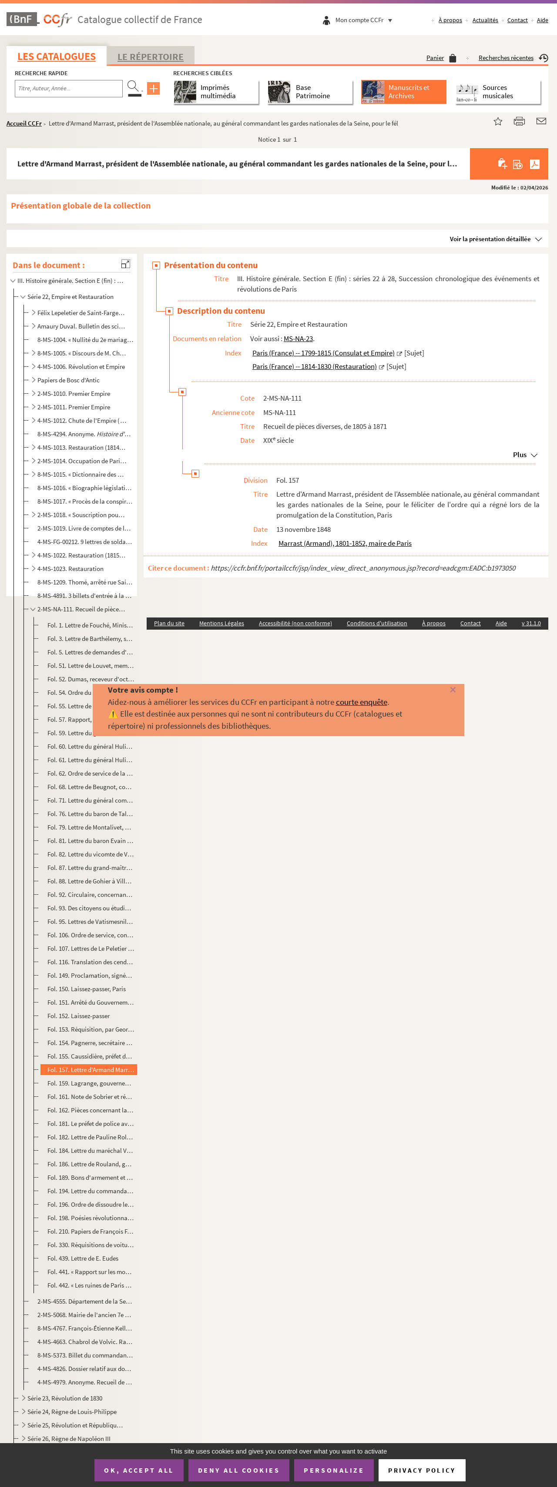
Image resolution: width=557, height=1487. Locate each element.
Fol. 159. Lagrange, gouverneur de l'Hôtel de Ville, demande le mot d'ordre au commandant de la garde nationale (90, 1083)
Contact (517, 20)
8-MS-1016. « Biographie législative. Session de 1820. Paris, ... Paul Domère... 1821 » (85, 488)
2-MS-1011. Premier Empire (73, 407)
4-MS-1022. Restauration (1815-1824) (82, 555)
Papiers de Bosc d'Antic (68, 380)
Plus (520, 454)
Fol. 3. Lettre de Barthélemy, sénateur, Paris (90, 638)
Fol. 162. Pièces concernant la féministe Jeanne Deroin (90, 1110)
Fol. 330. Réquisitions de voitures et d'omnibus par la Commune (90, 1245)
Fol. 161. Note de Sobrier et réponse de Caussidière (90, 1096)
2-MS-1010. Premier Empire (73, 393)
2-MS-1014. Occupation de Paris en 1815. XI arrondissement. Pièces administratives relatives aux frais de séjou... (82, 460)
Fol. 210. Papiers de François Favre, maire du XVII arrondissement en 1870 (90, 1231)
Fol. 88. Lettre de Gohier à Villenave (90, 881)
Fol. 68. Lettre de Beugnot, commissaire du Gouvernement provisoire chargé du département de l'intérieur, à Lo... (90, 787)
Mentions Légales (221, 623)
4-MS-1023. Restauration (70, 568)
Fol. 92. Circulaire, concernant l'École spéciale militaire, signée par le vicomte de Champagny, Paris (90, 894)
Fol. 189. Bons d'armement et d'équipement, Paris (90, 1177)
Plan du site (169, 623)
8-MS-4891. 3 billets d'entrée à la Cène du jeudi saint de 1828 (85, 595)
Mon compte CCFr (366, 19)
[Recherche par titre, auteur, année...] (69, 88)
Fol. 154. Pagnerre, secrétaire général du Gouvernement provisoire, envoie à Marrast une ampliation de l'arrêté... (90, 1043)
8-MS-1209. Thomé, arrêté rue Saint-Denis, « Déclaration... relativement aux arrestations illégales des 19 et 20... (85, 582)
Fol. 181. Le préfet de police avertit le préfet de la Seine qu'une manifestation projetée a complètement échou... (90, 1123)
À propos (450, 20)
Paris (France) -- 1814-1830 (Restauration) (314, 366)
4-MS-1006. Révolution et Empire (81, 366)
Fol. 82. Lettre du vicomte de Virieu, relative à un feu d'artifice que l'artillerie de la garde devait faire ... (90, 854)
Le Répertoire (150, 56)
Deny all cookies (239, 1470)
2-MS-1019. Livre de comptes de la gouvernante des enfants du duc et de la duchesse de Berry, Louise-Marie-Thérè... (85, 528)
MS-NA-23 (298, 338)
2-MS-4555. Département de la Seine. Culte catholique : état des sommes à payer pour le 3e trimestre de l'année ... (85, 1301)
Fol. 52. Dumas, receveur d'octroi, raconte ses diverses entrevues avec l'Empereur (90, 679)
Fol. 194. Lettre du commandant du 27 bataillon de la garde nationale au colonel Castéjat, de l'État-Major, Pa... (90, 1190)
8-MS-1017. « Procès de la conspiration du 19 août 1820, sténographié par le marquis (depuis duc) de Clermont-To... (85, 501)
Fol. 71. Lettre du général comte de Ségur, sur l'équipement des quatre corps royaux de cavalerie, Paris (90, 800)
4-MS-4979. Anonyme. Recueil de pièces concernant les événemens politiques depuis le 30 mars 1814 (85, 1382)
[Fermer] (441, 690)
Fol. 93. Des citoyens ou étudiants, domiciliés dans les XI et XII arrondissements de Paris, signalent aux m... (90, 908)
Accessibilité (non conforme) (295, 623)
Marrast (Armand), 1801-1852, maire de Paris (345, 543)
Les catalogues (56, 56)
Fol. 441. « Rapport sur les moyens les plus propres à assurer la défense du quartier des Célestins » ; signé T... (90, 1272)
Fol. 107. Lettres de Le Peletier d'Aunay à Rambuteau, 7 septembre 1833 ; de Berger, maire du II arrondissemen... (90, 948)
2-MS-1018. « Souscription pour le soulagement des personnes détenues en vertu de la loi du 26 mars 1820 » (82, 515)
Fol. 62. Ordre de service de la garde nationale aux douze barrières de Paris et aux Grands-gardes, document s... (90, 773)
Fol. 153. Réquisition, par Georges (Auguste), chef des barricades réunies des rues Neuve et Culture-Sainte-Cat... (90, 1029)
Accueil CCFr (24, 123)
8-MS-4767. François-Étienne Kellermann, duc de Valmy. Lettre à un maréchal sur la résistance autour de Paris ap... (85, 1328)
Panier (441, 57)
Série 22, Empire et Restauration (70, 296)
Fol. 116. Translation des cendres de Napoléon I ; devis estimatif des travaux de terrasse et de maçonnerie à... (90, 961)
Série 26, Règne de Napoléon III (69, 1438)
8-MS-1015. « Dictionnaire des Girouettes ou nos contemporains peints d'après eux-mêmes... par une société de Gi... (82, 474)
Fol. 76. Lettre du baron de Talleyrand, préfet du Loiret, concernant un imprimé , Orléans (90, 814)
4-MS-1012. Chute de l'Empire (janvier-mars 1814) (82, 420)
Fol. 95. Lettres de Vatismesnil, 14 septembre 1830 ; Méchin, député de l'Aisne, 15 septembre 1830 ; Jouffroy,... (90, 921)
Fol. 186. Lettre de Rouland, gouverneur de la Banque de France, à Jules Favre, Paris (90, 1164)
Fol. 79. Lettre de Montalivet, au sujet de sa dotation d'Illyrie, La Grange (90, 827)
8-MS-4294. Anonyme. (85, 434)
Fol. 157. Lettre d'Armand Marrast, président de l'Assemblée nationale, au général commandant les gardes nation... (90, 1069)
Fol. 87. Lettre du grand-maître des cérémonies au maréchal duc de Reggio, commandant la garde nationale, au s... (90, 867)
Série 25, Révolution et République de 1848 (76, 1425)
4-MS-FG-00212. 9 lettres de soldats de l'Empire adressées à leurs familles (85, 542)
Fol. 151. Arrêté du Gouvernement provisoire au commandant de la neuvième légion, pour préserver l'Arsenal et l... (90, 1002)
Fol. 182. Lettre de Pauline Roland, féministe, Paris (90, 1137)
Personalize (334, 1470)
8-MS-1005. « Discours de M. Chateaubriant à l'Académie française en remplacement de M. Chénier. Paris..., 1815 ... (82, 353)
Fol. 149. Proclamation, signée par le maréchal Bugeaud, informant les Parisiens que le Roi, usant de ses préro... (90, 975)
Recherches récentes (513, 57)
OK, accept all (139, 1470)
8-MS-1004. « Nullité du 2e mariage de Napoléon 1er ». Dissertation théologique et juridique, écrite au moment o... (85, 339)
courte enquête (361, 702)
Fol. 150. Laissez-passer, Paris (86, 989)
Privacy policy (422, 1470)
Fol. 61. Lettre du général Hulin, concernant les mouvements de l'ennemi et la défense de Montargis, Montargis (90, 760)
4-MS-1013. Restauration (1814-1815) (82, 447)
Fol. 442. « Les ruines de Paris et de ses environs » (90, 1285)
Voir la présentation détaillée (490, 239)
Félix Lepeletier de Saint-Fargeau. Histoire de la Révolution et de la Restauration (82, 313)
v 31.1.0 (531, 623)
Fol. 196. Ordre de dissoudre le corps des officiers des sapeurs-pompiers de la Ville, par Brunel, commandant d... (90, 1204)
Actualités (485, 20)
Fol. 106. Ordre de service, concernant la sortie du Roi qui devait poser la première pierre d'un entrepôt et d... (90, 935)
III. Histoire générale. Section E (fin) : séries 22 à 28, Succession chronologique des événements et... (70, 280)
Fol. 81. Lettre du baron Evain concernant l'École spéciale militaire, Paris (90, 840)
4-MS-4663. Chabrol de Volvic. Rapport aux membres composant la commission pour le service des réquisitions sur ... (85, 1342)
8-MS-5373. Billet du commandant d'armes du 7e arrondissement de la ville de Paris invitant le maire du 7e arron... (85, 1355)
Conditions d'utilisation (377, 623)
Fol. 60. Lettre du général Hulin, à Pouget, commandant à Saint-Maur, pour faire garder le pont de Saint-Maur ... (90, 746)
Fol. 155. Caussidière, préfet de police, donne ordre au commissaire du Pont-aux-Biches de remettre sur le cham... (90, 1056)
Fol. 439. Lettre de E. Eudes (82, 1258)
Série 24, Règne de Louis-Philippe (72, 1411)
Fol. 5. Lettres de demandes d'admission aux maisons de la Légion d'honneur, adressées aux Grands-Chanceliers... (90, 652)
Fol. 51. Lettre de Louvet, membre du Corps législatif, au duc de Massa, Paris (90, 665)
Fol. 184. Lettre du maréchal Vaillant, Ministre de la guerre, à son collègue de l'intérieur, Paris (90, 1150)
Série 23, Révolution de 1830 (64, 1398)
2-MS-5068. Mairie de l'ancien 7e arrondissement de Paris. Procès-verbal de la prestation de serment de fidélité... (85, 1315)
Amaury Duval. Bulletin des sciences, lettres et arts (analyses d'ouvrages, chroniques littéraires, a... (82, 326)
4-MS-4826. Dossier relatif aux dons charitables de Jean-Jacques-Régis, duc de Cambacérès (85, 1368)
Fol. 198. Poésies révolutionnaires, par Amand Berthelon (90, 1218)
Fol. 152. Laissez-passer (78, 1016)
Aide (542, 20)
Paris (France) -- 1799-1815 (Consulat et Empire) (323, 353)
